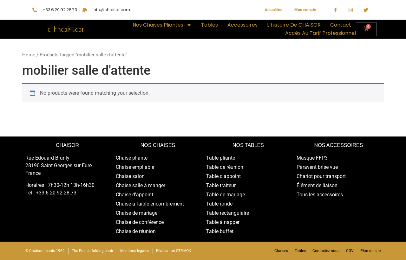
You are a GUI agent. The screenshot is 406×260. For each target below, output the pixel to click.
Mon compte (305, 10)
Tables (209, 25)
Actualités (273, 10)
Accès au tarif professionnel (320, 33)
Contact (340, 25)
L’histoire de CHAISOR (294, 25)
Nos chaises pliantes (162, 25)
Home (28, 55)
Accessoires (242, 25)
